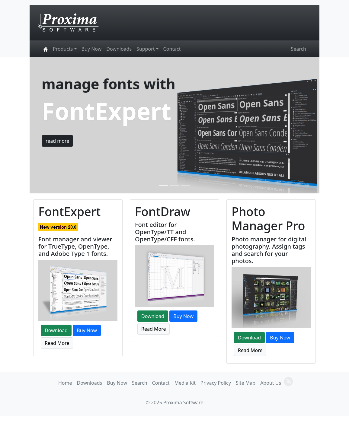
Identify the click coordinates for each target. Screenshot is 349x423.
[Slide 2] (174, 185)
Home (65, 383)
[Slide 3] (185, 185)
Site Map (245, 383)
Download (56, 330)
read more (57, 141)
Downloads (119, 49)
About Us (270, 383)
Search (298, 49)
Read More (57, 343)
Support (145, 49)
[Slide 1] (163, 185)
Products (63, 49)
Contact (172, 49)
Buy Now (92, 49)
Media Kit (185, 383)
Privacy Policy (215, 383)
